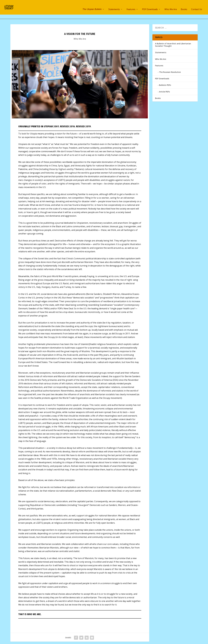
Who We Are (170, 5)
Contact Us (196, 5)
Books (184, 5)
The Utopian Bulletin (92, 5)
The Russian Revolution (170, 64)
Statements (114, 5)
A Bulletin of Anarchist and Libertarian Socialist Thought (173, 36)
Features (131, 5)
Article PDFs (164, 83)
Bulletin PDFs (165, 77)
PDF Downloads (150, 5)
